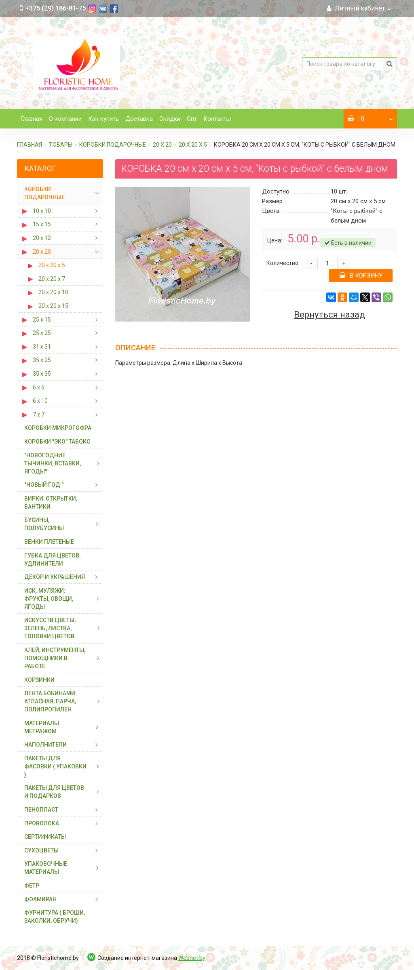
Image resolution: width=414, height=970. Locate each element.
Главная (31, 118)
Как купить (103, 118)
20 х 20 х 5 (193, 144)
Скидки (169, 118)
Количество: (283, 263)
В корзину (360, 275)
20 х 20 (162, 144)
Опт (192, 118)
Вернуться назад (329, 315)
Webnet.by (191, 958)
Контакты (217, 118)
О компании (65, 118)
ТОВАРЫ (60, 144)
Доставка (139, 118)
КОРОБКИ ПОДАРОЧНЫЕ (112, 144)
